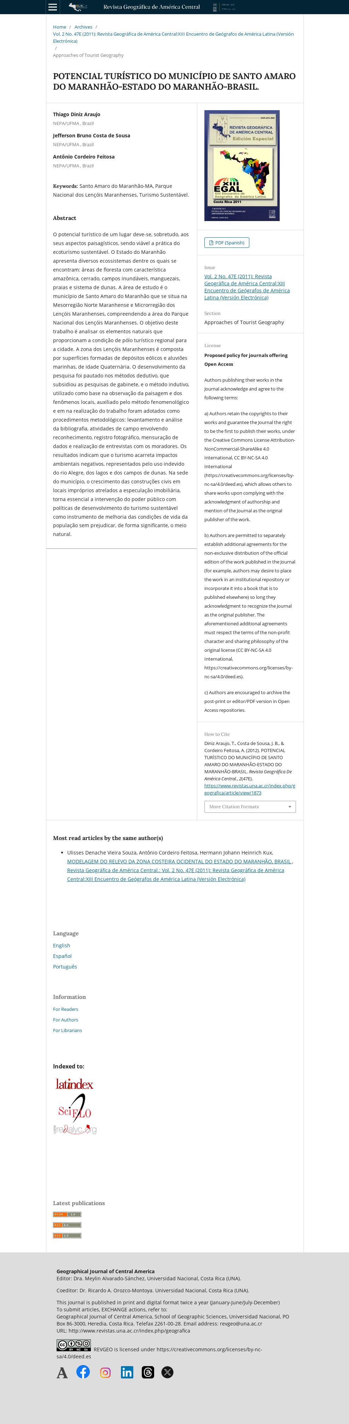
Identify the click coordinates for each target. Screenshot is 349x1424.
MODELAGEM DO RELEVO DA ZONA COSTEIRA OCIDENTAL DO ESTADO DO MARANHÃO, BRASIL (179, 861)
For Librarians (67, 1030)
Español (62, 956)
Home (59, 27)
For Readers (65, 1009)
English (61, 945)
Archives (83, 27)
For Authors (65, 1020)
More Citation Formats (234, 807)
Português (65, 966)
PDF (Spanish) (229, 242)
